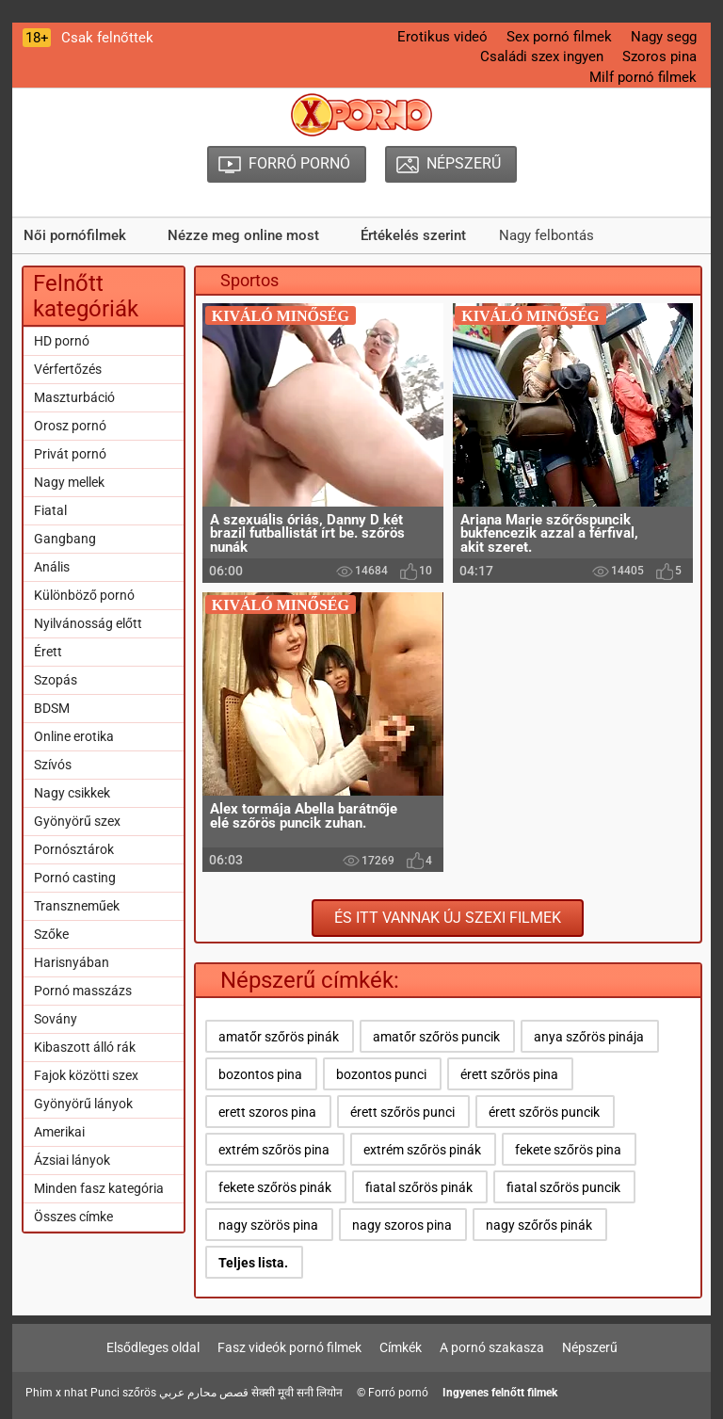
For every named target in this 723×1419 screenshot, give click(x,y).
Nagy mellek (69, 482)
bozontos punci (381, 1074)
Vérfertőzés (68, 369)
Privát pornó (70, 453)
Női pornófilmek (75, 235)
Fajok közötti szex (86, 1075)
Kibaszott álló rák (85, 1047)
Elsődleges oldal (153, 1347)
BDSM (52, 708)
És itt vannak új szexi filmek (447, 918)
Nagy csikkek (72, 792)
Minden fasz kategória (99, 1188)
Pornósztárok (74, 849)
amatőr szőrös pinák (278, 1036)
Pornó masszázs (83, 990)
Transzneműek (77, 905)
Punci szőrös (123, 1392)
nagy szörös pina (268, 1225)
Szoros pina (659, 56)
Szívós (53, 764)
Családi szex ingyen (541, 56)
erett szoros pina (267, 1112)
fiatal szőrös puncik (563, 1187)
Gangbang (65, 538)
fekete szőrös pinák (274, 1187)
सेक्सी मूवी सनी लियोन (297, 1392)
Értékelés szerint (413, 235)
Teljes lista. (253, 1262)
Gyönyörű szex (77, 821)
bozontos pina (260, 1074)
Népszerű (590, 1347)
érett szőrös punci (402, 1112)
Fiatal (50, 510)
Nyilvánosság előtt (88, 623)
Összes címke (73, 1216)
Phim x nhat (56, 1392)
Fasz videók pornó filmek (289, 1347)
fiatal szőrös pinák (419, 1187)
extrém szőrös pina (273, 1149)
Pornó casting (75, 877)
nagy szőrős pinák (539, 1225)
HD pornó (61, 340)
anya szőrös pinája (589, 1036)
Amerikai (59, 1131)
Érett (48, 651)
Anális (52, 566)
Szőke (51, 934)
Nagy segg (664, 36)
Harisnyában (71, 962)
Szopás (55, 679)
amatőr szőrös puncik (436, 1036)
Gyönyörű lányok (83, 1103)
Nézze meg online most (243, 235)
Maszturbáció (74, 397)
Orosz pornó (70, 425)
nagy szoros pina (402, 1225)
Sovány (55, 1018)
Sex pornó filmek (559, 36)
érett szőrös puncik (544, 1112)
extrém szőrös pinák (422, 1149)
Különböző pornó (84, 595)
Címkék (400, 1347)
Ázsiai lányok (72, 1160)
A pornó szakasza (492, 1347)
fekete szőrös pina (568, 1149)
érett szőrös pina (509, 1074)
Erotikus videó (442, 36)
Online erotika (74, 736)
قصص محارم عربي (204, 1392)
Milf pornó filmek (643, 77)
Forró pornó (398, 1392)
